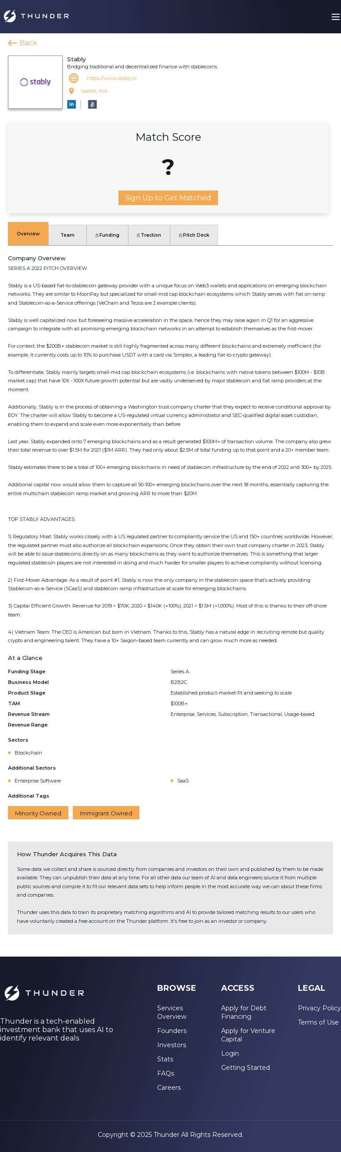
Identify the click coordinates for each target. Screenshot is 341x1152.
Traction (149, 235)
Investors (171, 1045)
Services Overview (171, 1012)
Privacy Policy (319, 1008)
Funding (107, 235)
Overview (28, 234)
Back (28, 43)
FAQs (165, 1073)
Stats (165, 1059)
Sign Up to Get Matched (168, 198)
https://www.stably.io (111, 78)
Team (67, 235)
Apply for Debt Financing (243, 1012)
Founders (171, 1031)
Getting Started (245, 1068)
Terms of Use (318, 1022)
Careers (169, 1088)
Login (230, 1053)
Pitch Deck (194, 235)
